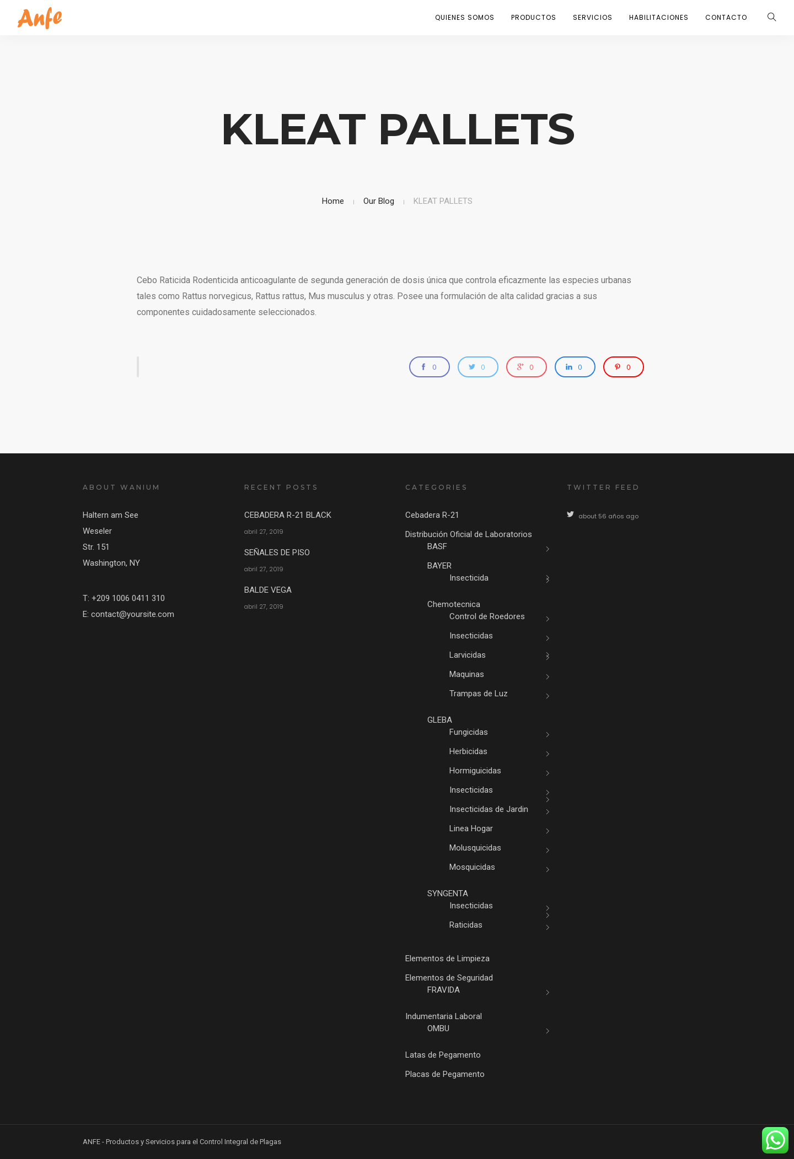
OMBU (438, 1028)
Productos (533, 17)
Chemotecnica (453, 604)
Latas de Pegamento (443, 1055)
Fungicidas (468, 732)
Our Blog (378, 201)
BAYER (439, 566)
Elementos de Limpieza (447, 958)
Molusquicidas (475, 848)
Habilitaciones (659, 17)
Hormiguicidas (475, 771)
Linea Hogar (471, 828)
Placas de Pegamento (445, 1074)
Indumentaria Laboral (443, 1016)
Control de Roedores (487, 616)
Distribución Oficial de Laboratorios (468, 534)
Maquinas (466, 674)
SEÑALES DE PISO (277, 552)
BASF (437, 546)
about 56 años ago (608, 516)
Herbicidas (468, 751)
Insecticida (469, 578)
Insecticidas (471, 636)
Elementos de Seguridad (449, 978)
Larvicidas (467, 655)
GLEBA (439, 720)
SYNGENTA (447, 893)
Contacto (726, 17)
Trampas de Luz (478, 693)
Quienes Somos (465, 17)
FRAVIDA (443, 990)
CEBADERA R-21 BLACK (287, 515)
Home (333, 201)
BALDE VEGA (268, 590)
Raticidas (465, 925)
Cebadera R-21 (432, 515)
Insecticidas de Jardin (488, 809)
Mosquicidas (472, 867)
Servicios (593, 17)
